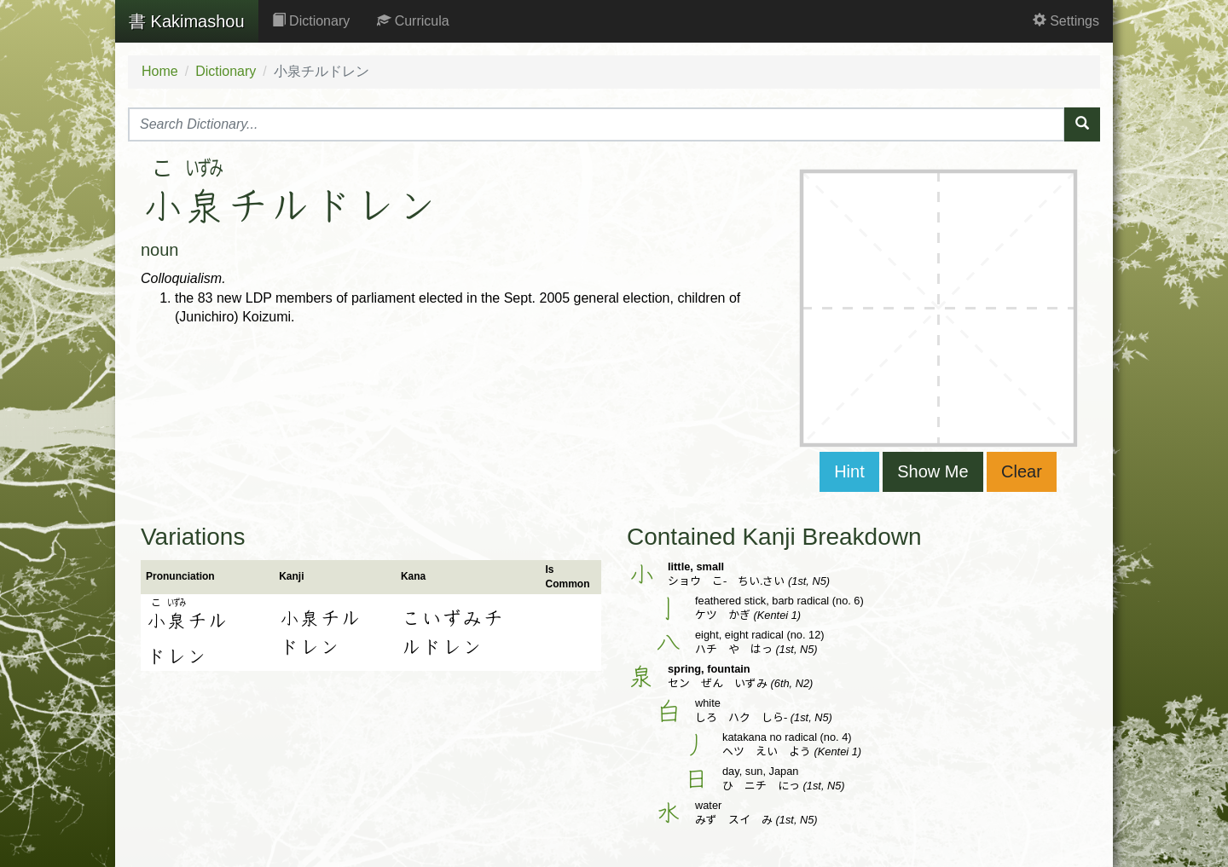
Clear (1021, 471)
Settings (1066, 21)
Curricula (413, 21)
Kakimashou (187, 21)
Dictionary (311, 21)
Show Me (932, 471)
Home (160, 71)
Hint (849, 471)
